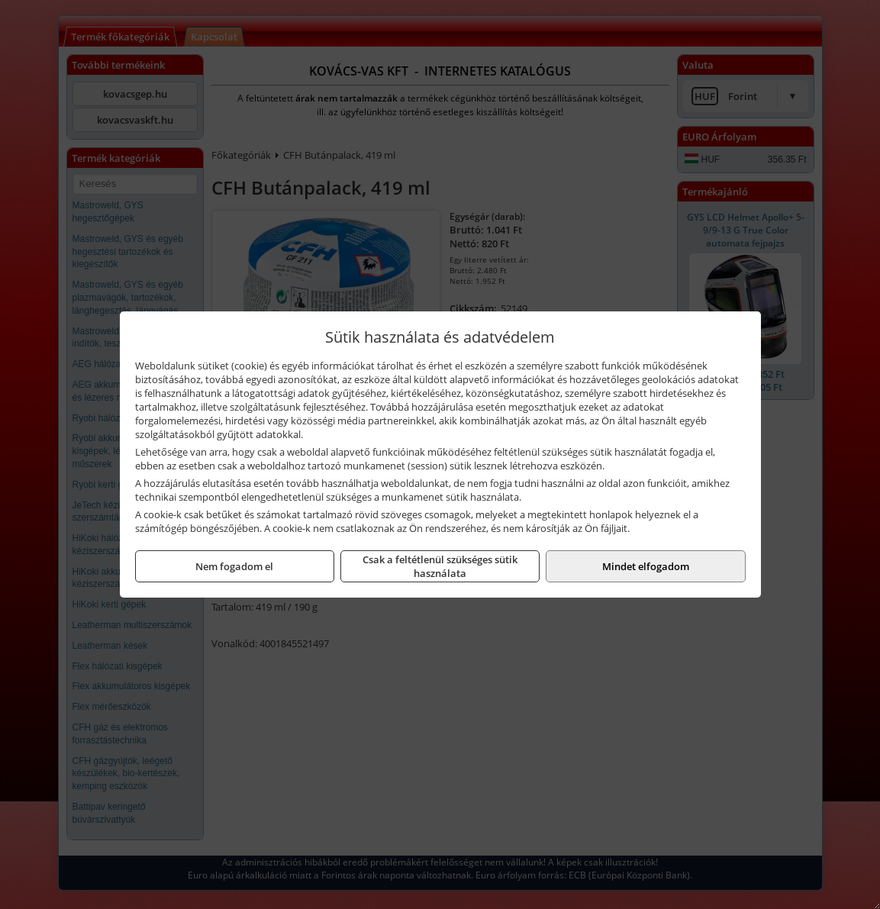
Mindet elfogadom (645, 566)
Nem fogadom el (234, 566)
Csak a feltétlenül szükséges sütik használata (440, 566)
